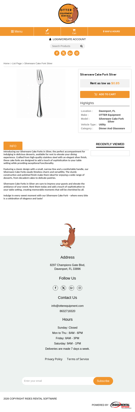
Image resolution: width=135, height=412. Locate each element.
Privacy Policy (53, 359)
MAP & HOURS (111, 31)
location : (87, 111)
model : (85, 118)
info (13, 146)
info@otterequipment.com (67, 305)
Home (7, 63)
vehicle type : (89, 124)
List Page (17, 63)
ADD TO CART (105, 94)
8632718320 (67, 311)
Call (47, 32)
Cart (74, 32)
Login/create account (67, 39)
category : (87, 128)
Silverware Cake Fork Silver (38, 63)
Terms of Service (78, 359)
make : (85, 114)
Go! (81, 46)
